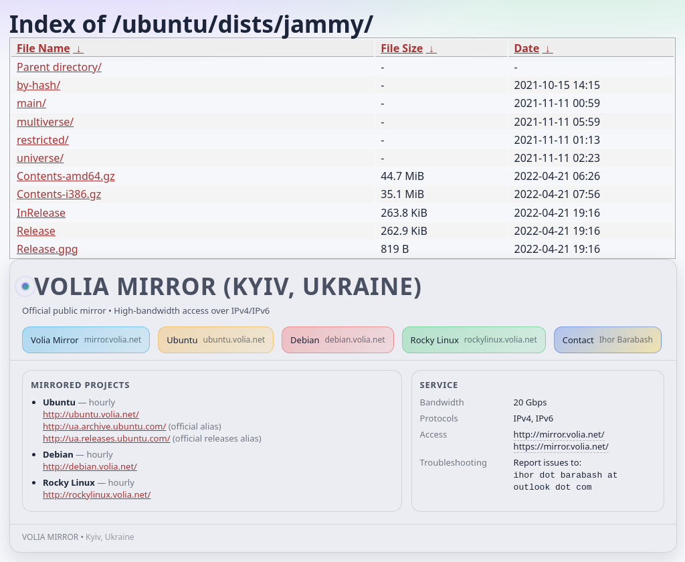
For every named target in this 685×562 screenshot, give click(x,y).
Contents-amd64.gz (66, 176)
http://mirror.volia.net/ (559, 434)
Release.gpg (47, 249)
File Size (402, 48)
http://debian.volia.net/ (90, 466)
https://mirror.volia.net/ (561, 446)
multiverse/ (45, 121)
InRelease (41, 212)
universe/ (40, 158)
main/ (31, 103)
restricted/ (43, 139)
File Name (43, 48)
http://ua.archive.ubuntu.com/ (104, 426)
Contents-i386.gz (59, 194)
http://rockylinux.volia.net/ (97, 494)
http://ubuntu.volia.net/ (91, 414)
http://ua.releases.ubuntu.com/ (106, 438)
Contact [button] (608, 340)
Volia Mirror (86, 340)
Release (36, 230)
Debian (337, 340)
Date (526, 48)
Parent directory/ (59, 67)
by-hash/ (38, 85)
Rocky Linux (474, 340)
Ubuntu (216, 340)
